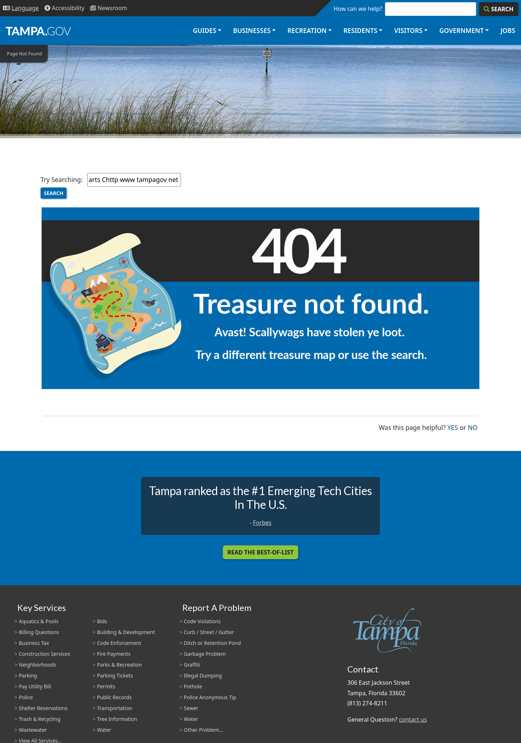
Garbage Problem (205, 653)
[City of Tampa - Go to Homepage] (38, 30)
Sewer (191, 708)
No (473, 427)
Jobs (507, 30)
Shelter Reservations (43, 708)
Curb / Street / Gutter (209, 632)
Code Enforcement (119, 642)
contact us (413, 719)
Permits (106, 686)
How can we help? (358, 9)
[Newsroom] (108, 8)
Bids (102, 621)
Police (26, 697)
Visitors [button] (408, 30)
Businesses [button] (252, 30)
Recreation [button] (306, 30)
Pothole (193, 686)
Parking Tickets (115, 675)
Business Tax (34, 642)
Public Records (114, 697)
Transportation (114, 708)
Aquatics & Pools (38, 621)
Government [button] (461, 30)
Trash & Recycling (39, 718)
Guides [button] (204, 30)
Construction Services (44, 653)
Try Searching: (61, 179)
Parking (28, 675)
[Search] (498, 9)
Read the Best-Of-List (261, 552)
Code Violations (202, 621)
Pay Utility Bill (35, 686)
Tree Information (117, 718)
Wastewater (33, 729)
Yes (453, 427)
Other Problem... (203, 729)
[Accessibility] (64, 8)
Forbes (262, 523)
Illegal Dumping (203, 675)
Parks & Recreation (119, 664)
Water (104, 729)
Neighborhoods (37, 664)
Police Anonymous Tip (210, 697)
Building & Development (126, 632)
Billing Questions (39, 632)
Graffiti (192, 664)
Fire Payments (114, 653)
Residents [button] (360, 30)
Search (53, 193)
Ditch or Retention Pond (212, 642)
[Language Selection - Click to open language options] (21, 8)
